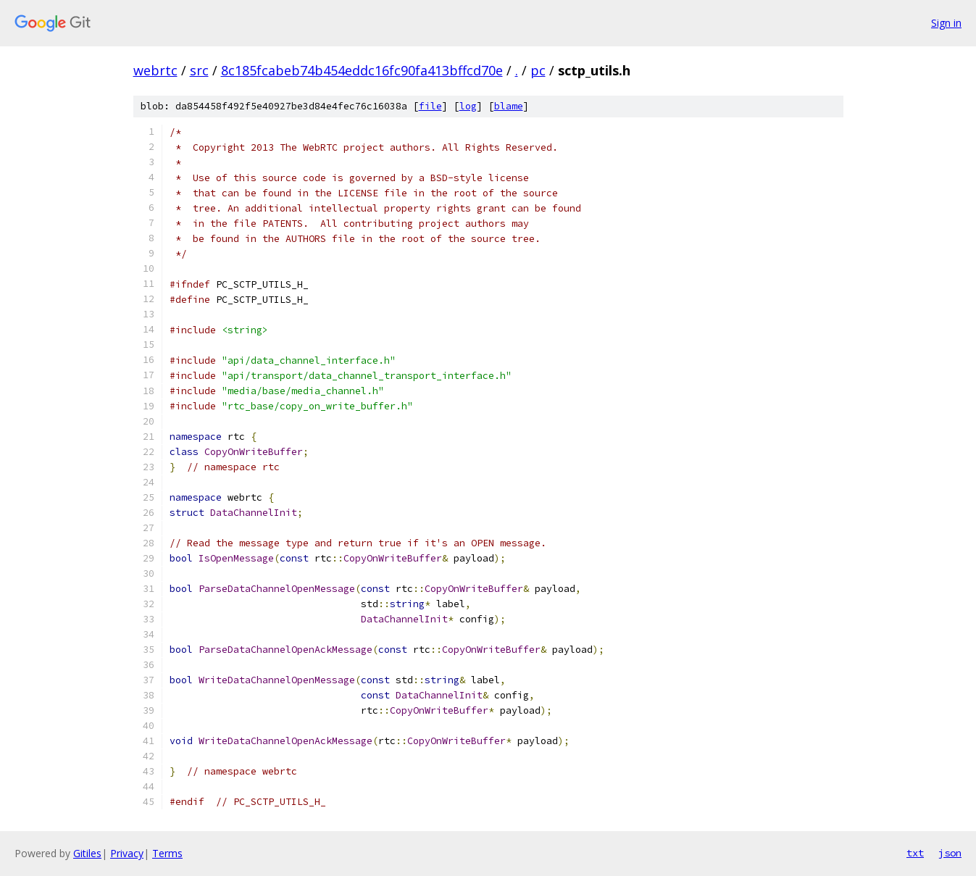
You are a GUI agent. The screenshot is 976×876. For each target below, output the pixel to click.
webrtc (155, 70)
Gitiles (87, 853)
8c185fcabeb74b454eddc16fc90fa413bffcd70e (362, 70)
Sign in (946, 23)
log (468, 106)
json (950, 852)
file (430, 106)
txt (915, 852)
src (199, 70)
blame (508, 106)
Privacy (126, 853)
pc (538, 70)
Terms (167, 853)
